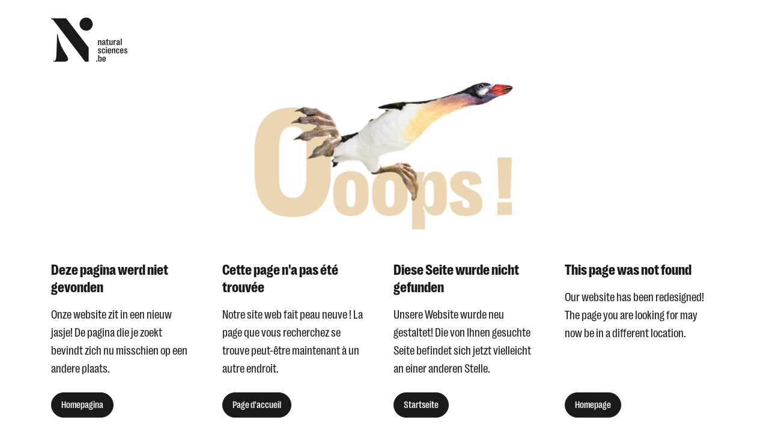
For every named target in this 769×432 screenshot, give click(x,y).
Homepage (593, 405)
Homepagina (82, 405)
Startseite (421, 405)
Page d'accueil (257, 405)
